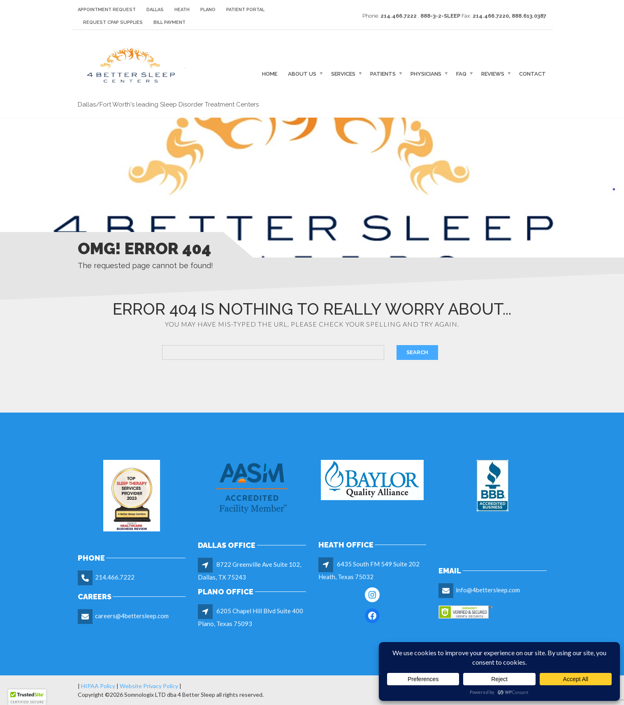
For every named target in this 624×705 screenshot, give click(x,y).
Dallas (155, 9)
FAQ (461, 74)
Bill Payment (169, 22)
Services (343, 74)
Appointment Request (107, 9)
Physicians (426, 74)
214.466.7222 (115, 577)
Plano (208, 9)
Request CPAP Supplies (113, 22)
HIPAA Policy (98, 685)
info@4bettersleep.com (488, 590)
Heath (182, 9)
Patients (383, 74)
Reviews (492, 74)
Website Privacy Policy (148, 685)
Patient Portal (245, 9)
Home (269, 74)
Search (417, 352)
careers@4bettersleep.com (132, 615)
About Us (302, 74)
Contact (532, 74)
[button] (27, 697)
